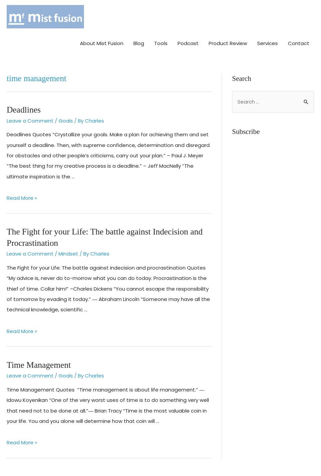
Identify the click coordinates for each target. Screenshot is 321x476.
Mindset (68, 251)
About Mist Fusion (101, 42)
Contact (298, 42)
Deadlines (23, 108)
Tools (161, 42)
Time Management (38, 362)
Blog (138, 42)
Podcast (188, 42)
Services (267, 42)
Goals (66, 119)
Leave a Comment (30, 119)
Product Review (228, 42)
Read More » (22, 196)
